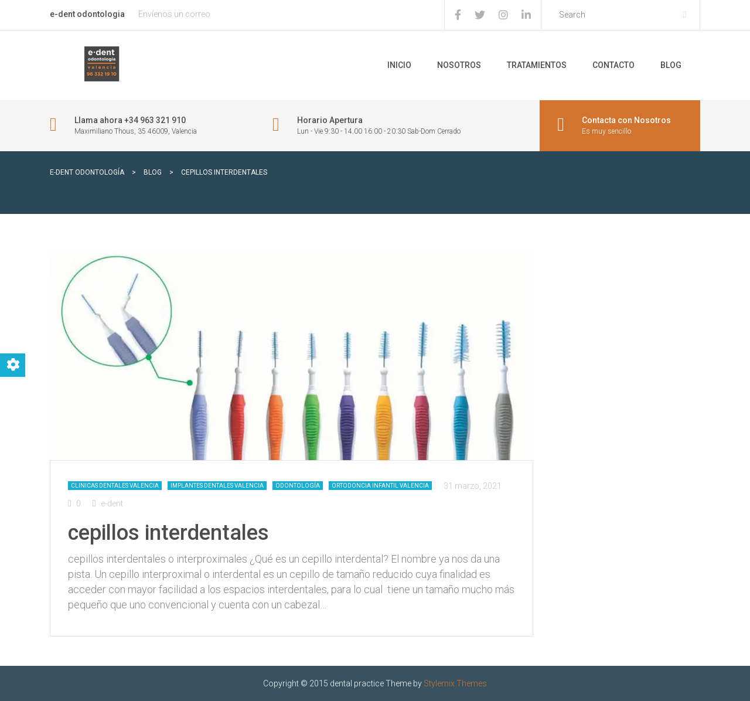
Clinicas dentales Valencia (115, 485)
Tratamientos (537, 65)
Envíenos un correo (174, 14)
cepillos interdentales (168, 532)
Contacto (613, 65)
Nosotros (459, 65)
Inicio (399, 65)
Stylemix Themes (455, 683)
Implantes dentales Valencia (217, 485)
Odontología (297, 485)
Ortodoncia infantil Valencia (380, 485)
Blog (670, 65)
